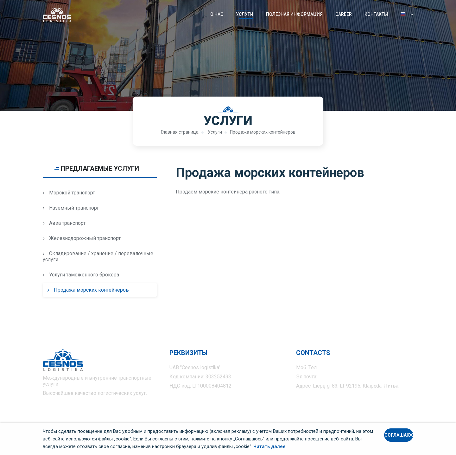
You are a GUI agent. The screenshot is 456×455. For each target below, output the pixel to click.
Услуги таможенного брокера (81, 275)
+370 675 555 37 (338, 367)
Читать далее (269, 446)
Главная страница (180, 132)
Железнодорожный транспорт (82, 238)
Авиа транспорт (64, 223)
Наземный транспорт (71, 208)
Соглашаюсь (398, 435)
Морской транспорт (69, 193)
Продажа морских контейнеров (262, 132)
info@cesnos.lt (335, 377)
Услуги (244, 14)
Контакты (376, 14)
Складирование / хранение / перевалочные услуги (98, 256)
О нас (216, 14)
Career (343, 14)
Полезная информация (294, 14)
